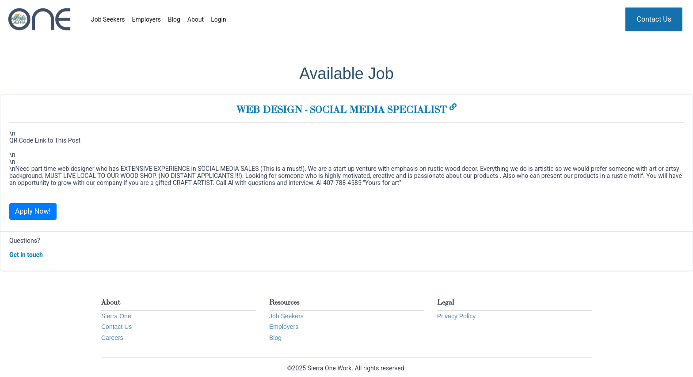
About (195, 19)
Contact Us (653, 19)
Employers (146, 19)
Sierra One (116, 316)
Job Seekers (108, 19)
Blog (174, 19)
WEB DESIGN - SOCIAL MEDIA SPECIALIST (346, 109)
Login (218, 19)
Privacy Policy (456, 316)
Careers (112, 337)
